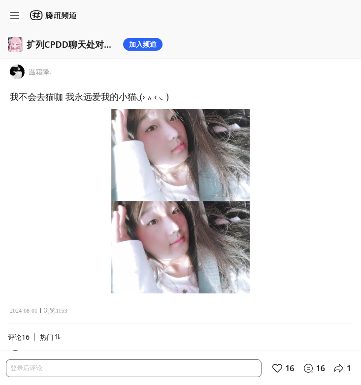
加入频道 (143, 44)
